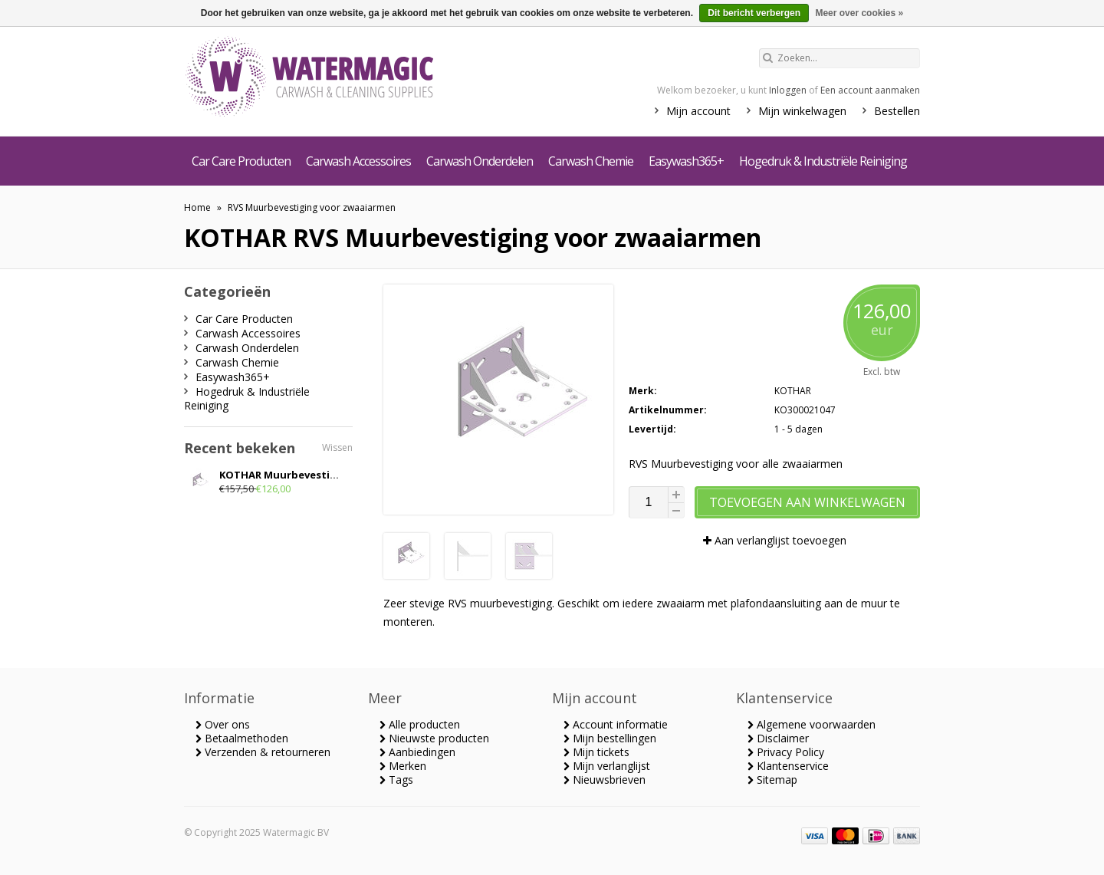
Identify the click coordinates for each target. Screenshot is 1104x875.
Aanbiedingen (417, 752)
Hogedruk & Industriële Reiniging (823, 161)
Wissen (337, 447)
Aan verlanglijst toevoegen (774, 540)
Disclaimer (778, 738)
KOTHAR (792, 390)
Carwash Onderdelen (479, 161)
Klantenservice (788, 765)
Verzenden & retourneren (263, 752)
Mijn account (698, 111)
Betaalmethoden (242, 738)
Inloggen (788, 90)
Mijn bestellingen (610, 738)
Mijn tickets (596, 752)
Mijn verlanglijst (607, 765)
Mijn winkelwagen (802, 111)
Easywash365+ (686, 161)
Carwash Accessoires (358, 161)
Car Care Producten (241, 161)
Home (197, 207)
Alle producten (420, 724)
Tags (396, 779)
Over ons (223, 724)
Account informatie (616, 724)
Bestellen (897, 111)
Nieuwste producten (434, 738)
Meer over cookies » (859, 13)
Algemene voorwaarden (812, 724)
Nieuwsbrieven (605, 779)
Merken (403, 765)
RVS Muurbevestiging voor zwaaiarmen (312, 207)
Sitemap (772, 779)
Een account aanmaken (870, 90)
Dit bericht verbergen (754, 13)
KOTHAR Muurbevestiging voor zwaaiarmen (332, 475)
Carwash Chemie (590, 161)
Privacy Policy (786, 752)
